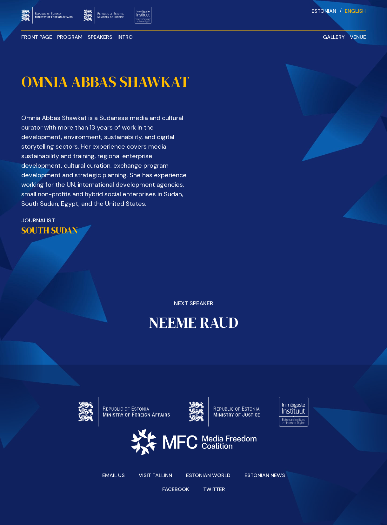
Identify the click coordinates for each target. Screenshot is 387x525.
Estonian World (208, 475)
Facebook (175, 489)
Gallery (334, 37)
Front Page (36, 37)
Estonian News (264, 475)
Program (70, 37)
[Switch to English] (355, 10)
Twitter (214, 489)
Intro (125, 37)
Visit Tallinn (155, 475)
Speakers (100, 37)
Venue (358, 37)
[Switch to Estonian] (323, 10)
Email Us (113, 475)
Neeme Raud (193, 322)
